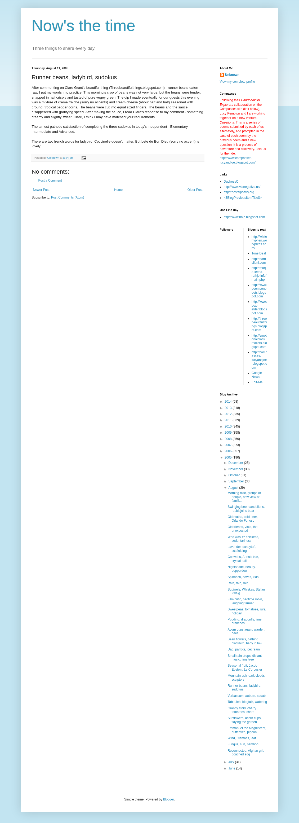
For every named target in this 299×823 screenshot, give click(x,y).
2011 (229, 420)
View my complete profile (237, 81)
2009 (229, 432)
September (236, 481)
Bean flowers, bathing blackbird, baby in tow (244, 641)
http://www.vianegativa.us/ (242, 187)
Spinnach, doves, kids (242, 577)
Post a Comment (50, 180)
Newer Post (41, 190)
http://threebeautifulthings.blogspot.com (259, 324)
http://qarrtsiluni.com (259, 261)
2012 (229, 414)
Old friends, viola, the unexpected (242, 528)
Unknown (232, 75)
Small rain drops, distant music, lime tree (244, 657)
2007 (229, 445)
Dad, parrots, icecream (243, 649)
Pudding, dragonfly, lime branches (244, 621)
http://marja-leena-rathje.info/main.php (259, 273)
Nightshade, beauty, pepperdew (241, 569)
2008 (229, 439)
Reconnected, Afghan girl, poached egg (245, 752)
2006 (229, 451)
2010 (229, 426)
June (232, 768)
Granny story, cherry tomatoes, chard (241, 710)
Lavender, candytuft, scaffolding (241, 548)
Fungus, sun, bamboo (242, 744)
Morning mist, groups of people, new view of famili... (244, 497)
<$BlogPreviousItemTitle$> (243, 198)
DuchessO (231, 181)
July (231, 762)
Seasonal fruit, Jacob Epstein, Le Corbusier (244, 667)
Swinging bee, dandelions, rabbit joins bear (246, 508)
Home (118, 190)
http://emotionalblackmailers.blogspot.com (259, 341)
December (236, 463)
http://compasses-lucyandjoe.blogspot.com (259, 359)
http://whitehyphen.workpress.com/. (259, 242)
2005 (229, 457)
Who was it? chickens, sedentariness (243, 539)
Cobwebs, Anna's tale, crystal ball (243, 558)
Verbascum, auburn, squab (246, 696)
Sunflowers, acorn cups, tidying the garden (244, 720)
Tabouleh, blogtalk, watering (247, 702)
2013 (229, 408)
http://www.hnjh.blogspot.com (244, 217)
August (233, 488)
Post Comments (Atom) (67, 197)
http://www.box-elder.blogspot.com (259, 307)
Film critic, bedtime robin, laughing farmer (245, 601)
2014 (229, 401)
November (236, 469)
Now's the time (84, 25)
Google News (257, 375)
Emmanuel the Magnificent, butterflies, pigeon (246, 730)
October (234, 475)
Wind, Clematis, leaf (241, 738)
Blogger (168, 799)
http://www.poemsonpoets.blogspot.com (259, 290)
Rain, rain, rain (237, 583)
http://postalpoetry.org (239, 192)
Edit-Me (257, 382)
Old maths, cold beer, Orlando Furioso (242, 518)
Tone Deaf (259, 253)
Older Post (195, 190)
